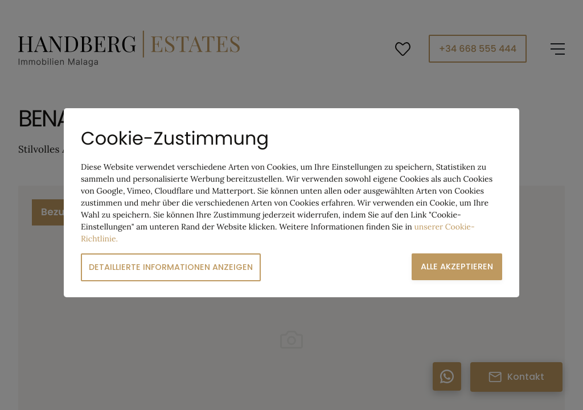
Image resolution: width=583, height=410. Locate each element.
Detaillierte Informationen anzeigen (171, 267)
